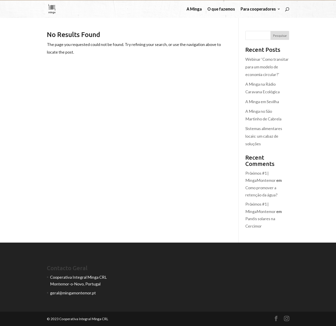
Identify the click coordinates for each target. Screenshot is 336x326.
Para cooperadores (258, 9)
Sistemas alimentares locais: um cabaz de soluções (263, 136)
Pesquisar (280, 35)
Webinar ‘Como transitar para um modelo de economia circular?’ (267, 67)
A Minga (194, 9)
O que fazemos (221, 9)
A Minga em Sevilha (262, 101)
